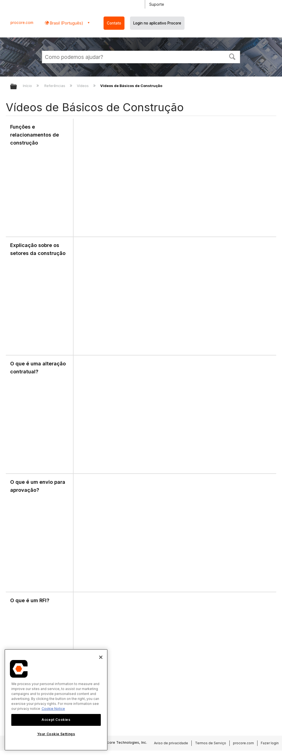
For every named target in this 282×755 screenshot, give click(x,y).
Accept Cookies (56, 720)
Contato (114, 23)
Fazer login (270, 743)
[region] (56, 700)
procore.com (21, 22)
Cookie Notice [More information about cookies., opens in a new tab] (53, 709)
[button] (232, 56)
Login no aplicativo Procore (157, 23)
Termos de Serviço (210, 743)
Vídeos (83, 85)
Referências (55, 85)
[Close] (101, 657)
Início (28, 85)
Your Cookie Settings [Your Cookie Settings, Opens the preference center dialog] (56, 734)
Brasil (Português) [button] (66, 23)
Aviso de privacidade (171, 743)
